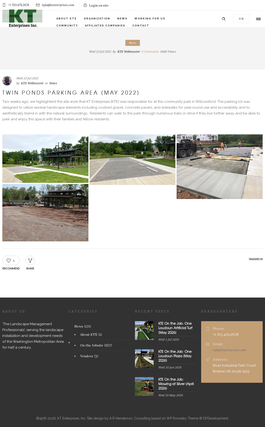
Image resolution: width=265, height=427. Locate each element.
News (122, 18)
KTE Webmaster (128, 51)
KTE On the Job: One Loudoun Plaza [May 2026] (175, 356)
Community (67, 25)
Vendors (86, 356)
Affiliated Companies (105, 25)
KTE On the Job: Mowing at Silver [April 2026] (176, 383)
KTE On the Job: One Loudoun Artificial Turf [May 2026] (175, 328)
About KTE (66, 18)
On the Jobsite (91, 345)
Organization (97, 18)
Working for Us (149, 18)
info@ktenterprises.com (229, 350)
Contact (140, 25)
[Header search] (223, 18)
